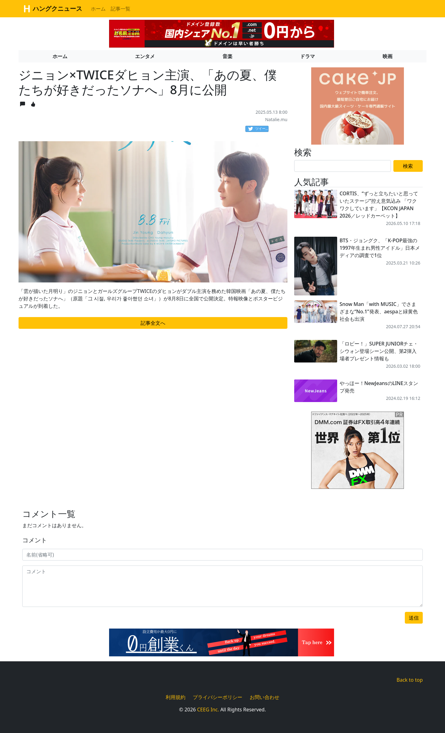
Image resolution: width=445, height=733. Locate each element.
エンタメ (145, 56)
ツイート (258, 129)
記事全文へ (153, 323)
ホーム (98, 8)
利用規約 (175, 697)
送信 (414, 617)
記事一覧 (120, 8)
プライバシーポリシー (217, 697)
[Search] (342, 166)
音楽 (227, 56)
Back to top (409, 679)
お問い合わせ (264, 697)
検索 (408, 166)
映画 (387, 56)
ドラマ (307, 56)
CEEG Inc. (208, 709)
